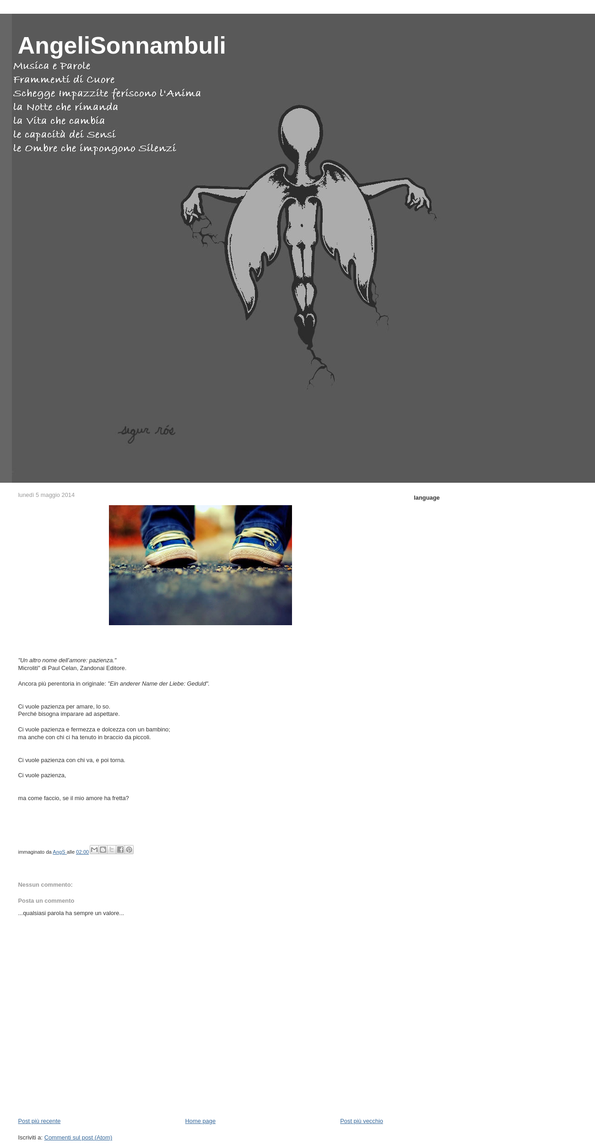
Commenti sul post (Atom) (78, 1137)
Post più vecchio (361, 1121)
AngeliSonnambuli (122, 45)
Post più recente (39, 1121)
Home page (200, 1121)
